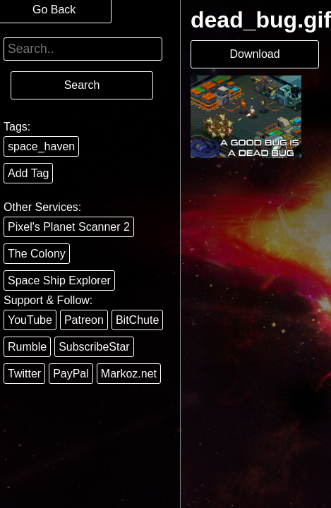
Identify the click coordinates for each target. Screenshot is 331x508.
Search (82, 85)
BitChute (137, 320)
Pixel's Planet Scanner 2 (69, 227)
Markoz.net (129, 374)
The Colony (37, 254)
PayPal (71, 374)
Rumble (27, 347)
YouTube (30, 320)
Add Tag (28, 173)
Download (254, 54)
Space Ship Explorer (59, 280)
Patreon (84, 320)
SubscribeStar (94, 347)
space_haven (41, 146)
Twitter (24, 374)
